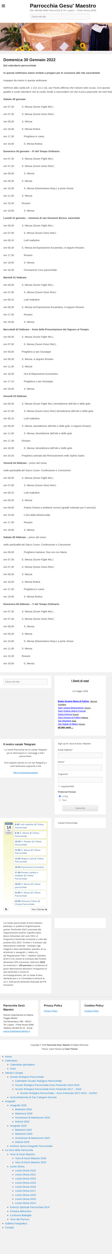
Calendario (11, 1060)
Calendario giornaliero (22, 1064)
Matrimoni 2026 (23, 1113)
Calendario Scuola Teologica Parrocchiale (38, 1080)
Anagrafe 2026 (18, 1105)
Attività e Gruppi (14, 1072)
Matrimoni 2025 (23, 1133)
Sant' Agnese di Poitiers (69, 717)
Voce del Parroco (19, 1219)
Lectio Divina (17, 1166)
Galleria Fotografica (16, 1223)
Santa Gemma (65, 714)
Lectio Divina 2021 (25, 1174)
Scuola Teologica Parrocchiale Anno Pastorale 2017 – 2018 (48, 1089)
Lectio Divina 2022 (25, 1170)
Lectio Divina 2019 (25, 1182)
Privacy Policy (50, 1011)
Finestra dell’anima (20, 1211)
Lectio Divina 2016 (25, 1195)
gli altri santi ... (65, 727)
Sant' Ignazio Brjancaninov (71, 708)
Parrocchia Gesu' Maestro (63, 6)
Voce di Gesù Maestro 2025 (30, 1162)
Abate (74, 721)
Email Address (65, 750)
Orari (13, 1068)
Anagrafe (10, 1101)
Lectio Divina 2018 (25, 1186)
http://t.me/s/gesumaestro (25, 772)
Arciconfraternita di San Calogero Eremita (33, 1097)
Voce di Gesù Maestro (22, 1154)
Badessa (85, 718)
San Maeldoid (64, 721)
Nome (61, 762)
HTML (65, 796)
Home (8, 1056)
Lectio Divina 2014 (25, 1203)
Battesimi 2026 (23, 1109)
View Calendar (39, 909)
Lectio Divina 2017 (25, 1190)
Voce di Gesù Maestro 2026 (30, 1158)
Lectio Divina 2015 (25, 1199)
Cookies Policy (91, 1011)
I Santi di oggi (80, 680)
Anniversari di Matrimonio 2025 (32, 1138)
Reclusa (76, 714)
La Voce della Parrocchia (19, 1150)
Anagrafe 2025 (18, 1125)
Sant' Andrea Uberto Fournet (72, 711)
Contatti (9, 1227)
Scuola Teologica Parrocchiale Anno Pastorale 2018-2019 (47, 1085)
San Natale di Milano (68, 724)
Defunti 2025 (22, 1142)
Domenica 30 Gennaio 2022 (29, 59)
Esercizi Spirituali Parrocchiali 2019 (29, 1207)
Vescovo (87, 708)
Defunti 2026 (22, 1121)
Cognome (63, 774)
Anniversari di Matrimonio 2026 (32, 1117)
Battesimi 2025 (23, 1129)
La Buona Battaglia (20, 1215)
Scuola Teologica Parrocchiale (27, 1076)
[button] (6, 909)
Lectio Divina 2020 (25, 1178)
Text (64, 800)
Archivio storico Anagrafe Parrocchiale (31, 1146)
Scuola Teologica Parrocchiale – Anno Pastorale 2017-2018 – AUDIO (58, 1093)
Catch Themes (71, 1049)
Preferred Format (67, 792)
